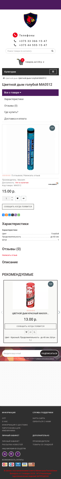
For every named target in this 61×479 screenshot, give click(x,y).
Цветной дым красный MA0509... (30, 313)
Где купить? (11, 112)
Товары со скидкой (43, 444)
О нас (5, 421)
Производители (41, 441)
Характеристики (13, 99)
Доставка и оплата (15, 118)
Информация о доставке (15, 425)
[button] (59, 312)
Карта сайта (39, 418)
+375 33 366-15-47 (33, 41)
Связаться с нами (42, 421)
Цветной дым (11, 78)
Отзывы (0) (10, 105)
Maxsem (21, 180)
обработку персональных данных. (45, 358)
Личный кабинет (10, 441)
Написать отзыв (32, 175)
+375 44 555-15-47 (33, 45)
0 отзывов (16, 175)
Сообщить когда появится (18, 207)
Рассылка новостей (12, 444)
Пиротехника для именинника (11, 429)
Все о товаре (12, 92)
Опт (4, 418)
